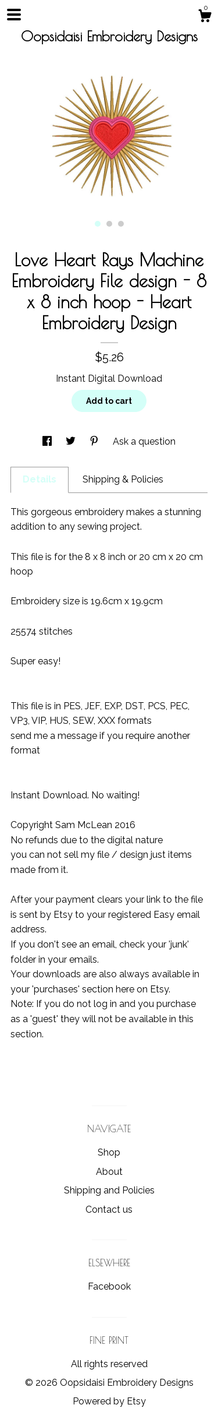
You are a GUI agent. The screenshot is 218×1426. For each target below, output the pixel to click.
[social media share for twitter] (72, 441)
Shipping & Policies (123, 479)
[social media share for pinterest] (95, 441)
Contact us (109, 1209)
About (109, 1171)
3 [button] (121, 224)
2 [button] (109, 224)
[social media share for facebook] (48, 441)
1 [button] (98, 224)
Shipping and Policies (109, 1190)
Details (39, 479)
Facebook (109, 1286)
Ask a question (144, 441)
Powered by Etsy (109, 1401)
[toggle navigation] (14, 14)
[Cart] (204, 17)
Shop (109, 1152)
